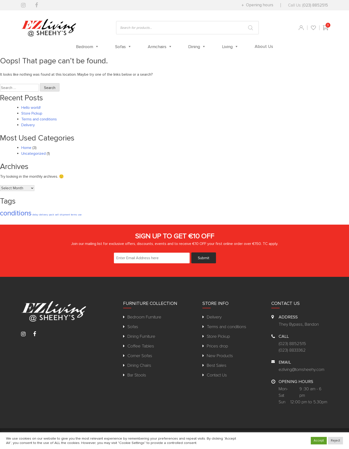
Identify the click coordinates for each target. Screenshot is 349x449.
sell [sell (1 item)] (57, 214)
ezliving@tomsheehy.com (301, 369)
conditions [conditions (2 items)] (15, 213)
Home (26, 147)
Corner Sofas (139, 355)
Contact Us (217, 375)
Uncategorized (33, 153)
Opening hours (259, 4)
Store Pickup (31, 113)
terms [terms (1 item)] (74, 214)
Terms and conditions (39, 119)
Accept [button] (319, 440)
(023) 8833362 (292, 350)
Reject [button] (335, 440)
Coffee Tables (140, 346)
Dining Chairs (139, 365)
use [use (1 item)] (80, 214)
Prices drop (217, 346)
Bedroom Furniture (144, 317)
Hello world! (31, 107)
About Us (264, 46)
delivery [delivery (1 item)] (43, 214)
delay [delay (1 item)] (35, 214)
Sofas (132, 326)
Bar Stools (136, 375)
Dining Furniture (141, 336)
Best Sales (216, 365)
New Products (220, 355)
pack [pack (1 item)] (51, 214)
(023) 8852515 (315, 5)
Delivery (28, 125)
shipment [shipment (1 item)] (65, 214)
